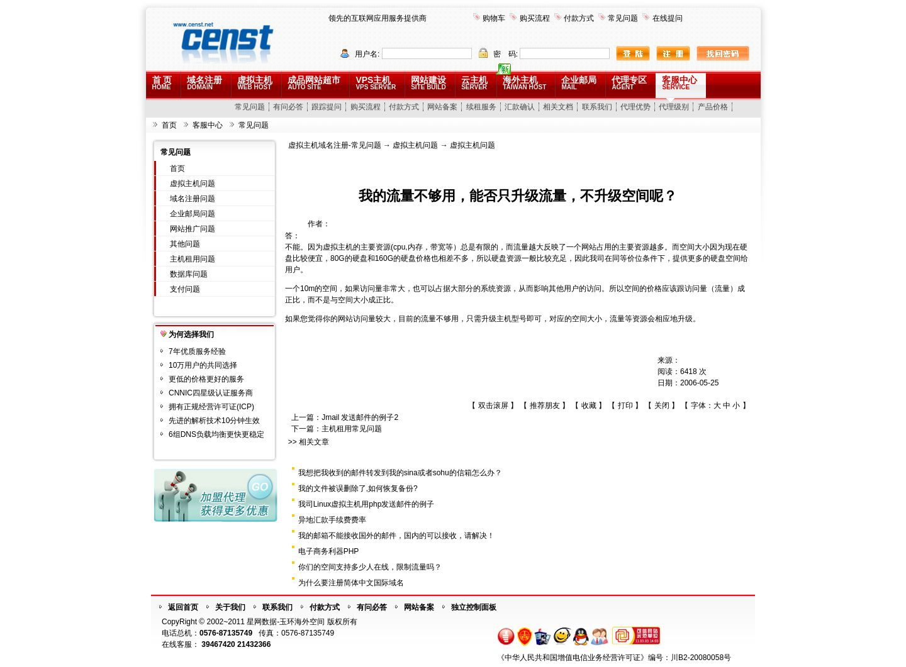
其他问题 (185, 244)
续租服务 (481, 106)
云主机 (474, 83)
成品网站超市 (314, 83)
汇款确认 (520, 106)
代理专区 (629, 83)
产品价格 (713, 106)
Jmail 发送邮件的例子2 (360, 417)
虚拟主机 (254, 83)
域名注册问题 (192, 198)
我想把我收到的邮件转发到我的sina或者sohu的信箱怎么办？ (400, 472)
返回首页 (183, 607)
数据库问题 (189, 274)
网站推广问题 (192, 228)
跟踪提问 (326, 106)
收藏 (588, 405)
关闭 (661, 405)
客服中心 (679, 83)
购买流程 (535, 18)
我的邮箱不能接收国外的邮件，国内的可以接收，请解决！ (396, 535)
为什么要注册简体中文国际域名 (351, 582)
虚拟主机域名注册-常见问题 (334, 145)
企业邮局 (578, 83)
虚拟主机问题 (192, 183)
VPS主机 (375, 83)
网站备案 (442, 106)
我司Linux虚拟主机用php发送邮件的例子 (366, 504)
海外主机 (524, 83)
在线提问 (667, 18)
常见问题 (623, 18)
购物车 (494, 18)
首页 (169, 125)
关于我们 (230, 607)
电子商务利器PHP (328, 551)
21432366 (254, 644)
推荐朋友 (545, 405)
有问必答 (288, 106)
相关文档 (558, 106)
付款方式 (579, 18)
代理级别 (674, 106)
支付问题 (185, 289)
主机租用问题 (192, 259)
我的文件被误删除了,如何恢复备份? (358, 488)
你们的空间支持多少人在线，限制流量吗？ (370, 567)
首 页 (162, 83)
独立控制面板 (473, 607)
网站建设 (428, 83)
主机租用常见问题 (352, 428)
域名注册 (204, 83)
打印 (625, 405)
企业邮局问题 (192, 213)
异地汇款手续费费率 (332, 519)
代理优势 (635, 106)
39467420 (218, 644)
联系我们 (597, 106)
